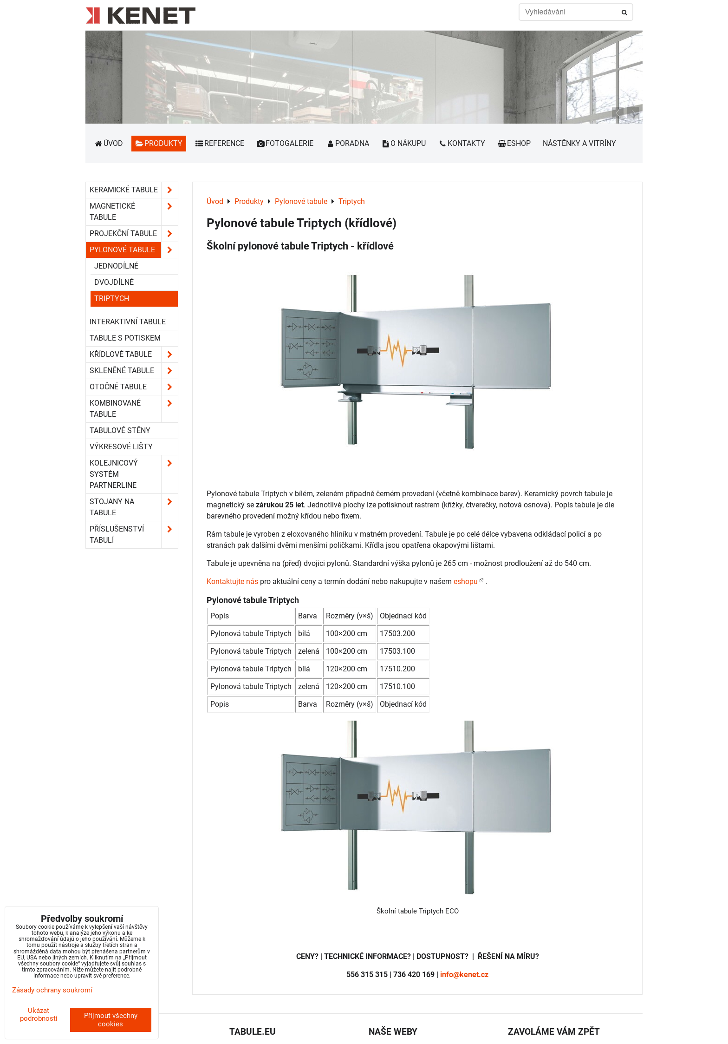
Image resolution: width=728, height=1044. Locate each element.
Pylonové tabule (134, 250)
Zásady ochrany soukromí (52, 990)
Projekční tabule (134, 234)
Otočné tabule (134, 387)
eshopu (466, 581)
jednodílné (116, 266)
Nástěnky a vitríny (579, 143)
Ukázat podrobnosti (39, 1014)
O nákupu (403, 143)
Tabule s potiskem (125, 338)
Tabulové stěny (120, 430)
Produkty (159, 143)
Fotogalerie (285, 143)
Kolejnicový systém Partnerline (134, 474)
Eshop (514, 143)
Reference (219, 143)
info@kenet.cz (464, 974)
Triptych (111, 298)
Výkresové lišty (121, 446)
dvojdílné (114, 282)
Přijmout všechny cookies (110, 1019)
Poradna (347, 143)
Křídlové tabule (134, 354)
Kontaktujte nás (232, 581)
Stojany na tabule (134, 507)
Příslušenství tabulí (134, 534)
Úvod (108, 143)
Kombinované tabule (134, 408)
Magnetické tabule (134, 211)
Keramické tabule (134, 190)
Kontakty (461, 143)
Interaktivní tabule (128, 321)
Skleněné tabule (134, 371)
